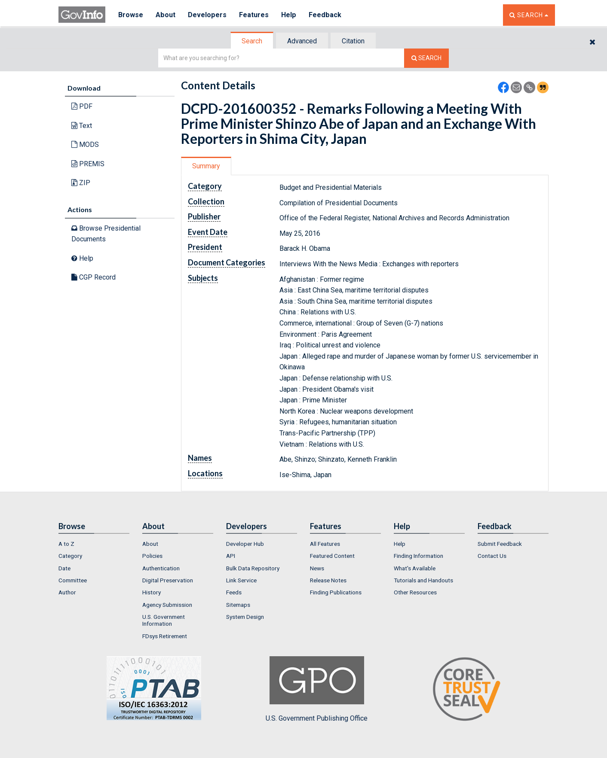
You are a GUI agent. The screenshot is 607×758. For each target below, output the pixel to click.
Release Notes (328, 580)
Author (67, 592)
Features (254, 15)
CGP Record (93, 277)
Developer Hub (245, 543)
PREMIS (87, 164)
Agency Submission (167, 604)
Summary (206, 166)
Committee (72, 580)
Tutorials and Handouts (423, 580)
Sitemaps (238, 604)
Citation (353, 41)
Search (252, 41)
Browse (130, 15)
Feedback (325, 15)
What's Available (414, 568)
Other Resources (415, 592)
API (230, 555)
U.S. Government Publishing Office (317, 689)
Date (64, 568)
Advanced (302, 41)
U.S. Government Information (163, 620)
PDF (81, 106)
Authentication (161, 568)
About (165, 15)
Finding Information (418, 555)
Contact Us (492, 555)
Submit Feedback (500, 543)
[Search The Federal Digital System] (426, 58)
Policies (152, 555)
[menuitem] (93, 543)
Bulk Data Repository (252, 568)
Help (289, 15)
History (151, 592)
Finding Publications (336, 592)
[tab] (252, 41)
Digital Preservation (167, 580)
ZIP (80, 183)
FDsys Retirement (164, 636)
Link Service (241, 580)
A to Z (66, 543)
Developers (207, 15)
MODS (85, 144)
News (317, 568)
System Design (245, 616)
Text (81, 126)
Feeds (234, 592)
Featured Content (332, 555)
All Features (325, 543)
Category (70, 555)
